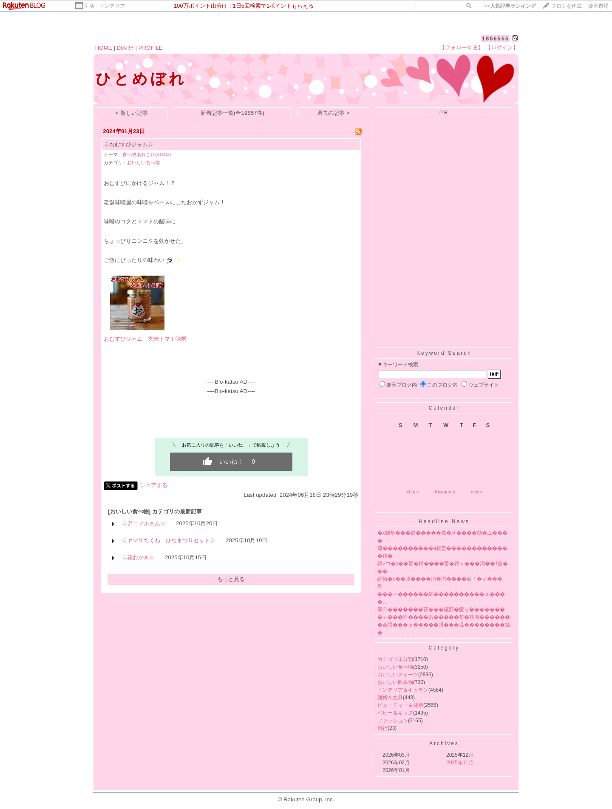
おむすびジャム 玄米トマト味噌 (145, 339)
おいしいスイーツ (397, 675)
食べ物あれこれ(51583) (146, 154)
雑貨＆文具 (390, 698)
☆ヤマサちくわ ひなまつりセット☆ (168, 540)
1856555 (496, 38)
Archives (444, 743)
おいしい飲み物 (395, 682)
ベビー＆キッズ (395, 713)
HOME (103, 48)
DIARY (125, 48)
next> (476, 491)
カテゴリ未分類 (395, 659)
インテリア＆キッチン (402, 690)
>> (510, 6)
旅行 (382, 728)
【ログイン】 (501, 47)
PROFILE (151, 48)
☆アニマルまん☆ (144, 523)
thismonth (445, 491)
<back (412, 491)
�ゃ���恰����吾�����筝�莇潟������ (443, 617)
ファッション (392, 721)
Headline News (444, 521)
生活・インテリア (104, 6)
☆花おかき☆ (138, 557)
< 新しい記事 (132, 113)
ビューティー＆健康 (400, 705)
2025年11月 (459, 763)
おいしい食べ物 (143, 162)
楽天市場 (598, 6)
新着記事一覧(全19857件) (232, 113)
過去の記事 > (333, 113)
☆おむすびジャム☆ (128, 144)
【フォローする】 (461, 47)
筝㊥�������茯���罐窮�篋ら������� (441, 609)
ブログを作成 (566, 6)
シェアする (153, 485)
